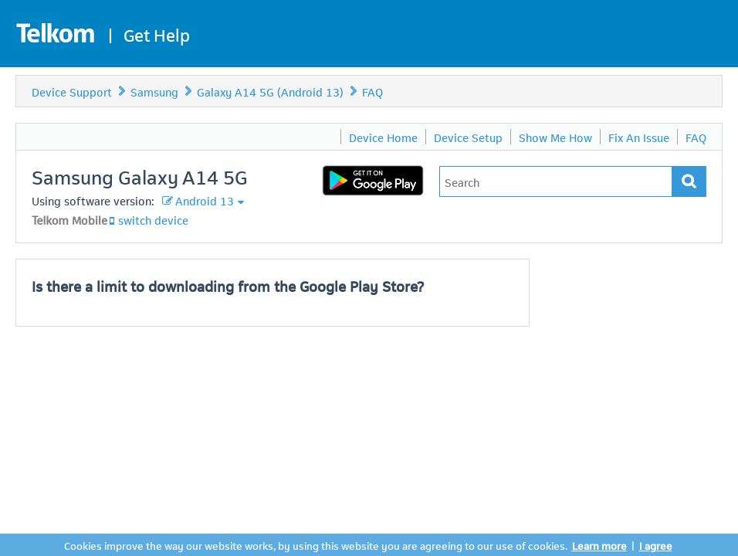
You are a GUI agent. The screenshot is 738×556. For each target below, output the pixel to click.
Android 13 (204, 200)
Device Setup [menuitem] (468, 136)
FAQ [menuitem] (696, 136)
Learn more (599, 544)
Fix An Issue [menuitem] (638, 136)
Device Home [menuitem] (383, 136)
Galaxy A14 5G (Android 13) (270, 91)
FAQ (372, 91)
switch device (153, 219)
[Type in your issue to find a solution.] (555, 181)
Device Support (72, 91)
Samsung (154, 91)
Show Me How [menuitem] (555, 136)
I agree (655, 544)
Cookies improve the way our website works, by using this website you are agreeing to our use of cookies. (315, 544)
